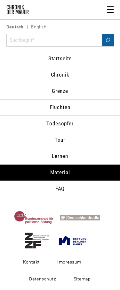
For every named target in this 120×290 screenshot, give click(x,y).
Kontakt (31, 261)
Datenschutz (42, 278)
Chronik (60, 74)
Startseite (60, 58)
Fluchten (60, 107)
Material (60, 172)
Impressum (69, 261)
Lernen (60, 156)
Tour (60, 140)
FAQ (60, 188)
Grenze (60, 91)
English (38, 26)
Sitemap (82, 278)
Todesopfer (60, 123)
